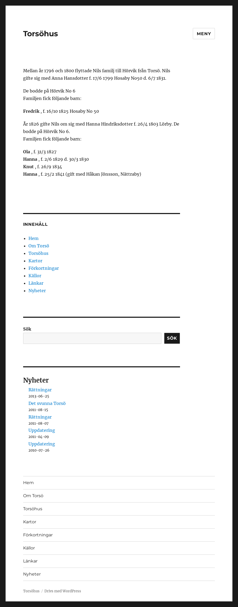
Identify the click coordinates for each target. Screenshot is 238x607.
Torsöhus (40, 33)
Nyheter (37, 290)
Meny (204, 33)
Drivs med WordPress (62, 591)
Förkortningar (43, 268)
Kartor (35, 260)
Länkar (35, 283)
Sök (27, 329)
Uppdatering (41, 430)
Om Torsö (38, 245)
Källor (34, 275)
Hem (33, 238)
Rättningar (40, 389)
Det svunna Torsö (47, 403)
